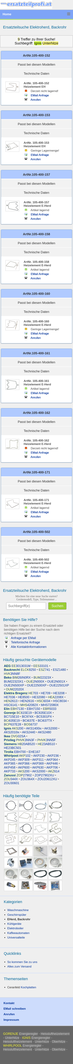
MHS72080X (50, 705)
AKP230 (39, 755)
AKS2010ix (11, 732)
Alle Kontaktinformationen (25, 647)
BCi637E (29, 720)
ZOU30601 (11, 783)
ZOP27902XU (44, 775)
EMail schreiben (14, 1008)
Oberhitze (58, 1041)
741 (44, 669)
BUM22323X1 (13, 681)
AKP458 (9, 767)
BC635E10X (43, 713)
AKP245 (9, 759)
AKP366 (24, 763)
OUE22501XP (59, 685)
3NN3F (19, 740)
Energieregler (28, 1034)
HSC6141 (11, 705)
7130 (14, 709)
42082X (29, 705)
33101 (40, 666)
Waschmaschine (18, 910)
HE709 (45, 693)
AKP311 (38, 759)
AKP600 (24, 767)
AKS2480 (44, 732)
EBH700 (15, 752)
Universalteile (16, 937)
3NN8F (12, 673)
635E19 (12, 720)
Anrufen (32, 99)
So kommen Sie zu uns (22, 962)
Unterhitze (12, 1038)
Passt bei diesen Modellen (36, 64)
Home (7, 14)
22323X (42, 677)
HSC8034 (60, 701)
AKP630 (38, 767)
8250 (20, 669)
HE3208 (58, 693)
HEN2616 (27, 701)
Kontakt (8, 1003)
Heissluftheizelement (55, 1034)
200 (13, 728)
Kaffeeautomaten (18, 933)
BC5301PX (44, 716)
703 (21, 693)
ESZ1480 (59, 669)
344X (11, 779)
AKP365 (9, 763)
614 (53, 771)
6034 (43, 701)
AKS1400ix (34, 728)
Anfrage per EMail (20, 638)
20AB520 (19, 744)
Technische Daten (36, 73)
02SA (14, 736)
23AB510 (46, 744)
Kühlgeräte (14, 923)
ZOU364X (28, 779)
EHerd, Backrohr (18, 919)
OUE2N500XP (14, 685)
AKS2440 (28, 732)
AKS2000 (50, 728)
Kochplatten (28, 987)
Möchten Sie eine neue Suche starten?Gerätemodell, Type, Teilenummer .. (36, 598)
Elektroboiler (15, 928)
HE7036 (9, 697)
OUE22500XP (37, 685)
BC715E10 (11, 716)
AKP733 (9, 771)
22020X (15, 689)
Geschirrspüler (16, 914)
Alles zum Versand (19, 966)
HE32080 (38, 697)
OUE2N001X (56, 681)
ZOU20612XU (47, 779)
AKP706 (52, 767)
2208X (56, 697)
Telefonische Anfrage (22, 642)
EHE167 (34, 752)
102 (17, 755)
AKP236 (53, 755)
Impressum (11, 1019)
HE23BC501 (12, 748)
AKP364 (52, 759)
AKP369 (38, 763)
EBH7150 (33, 709)
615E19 (18, 713)
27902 (18, 775)
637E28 (12, 724)
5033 (49, 709)
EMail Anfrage (36, 95)
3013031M (17, 666)
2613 (11, 701)
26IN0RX (17, 677)
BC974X (28, 716)
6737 (31, 724)
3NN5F (46, 740)
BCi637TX (45, 720)
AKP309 (24, 759)
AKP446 (52, 763)
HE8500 (23, 697)
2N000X (35, 681)
